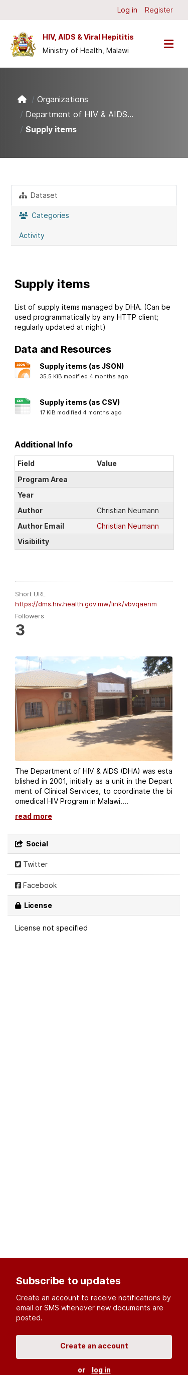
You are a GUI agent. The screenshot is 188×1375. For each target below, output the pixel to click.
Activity (32, 235)
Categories (44, 215)
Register (159, 10)
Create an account (94, 1345)
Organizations (62, 99)
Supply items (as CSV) (80, 402)
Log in (127, 10)
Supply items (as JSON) (82, 366)
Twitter (31, 864)
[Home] (22, 99)
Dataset (38, 195)
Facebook (36, 885)
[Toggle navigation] (168, 44)
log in (101, 1369)
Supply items (51, 129)
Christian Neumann (128, 526)
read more (33, 816)
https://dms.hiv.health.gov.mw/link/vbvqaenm (86, 604)
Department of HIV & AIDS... (79, 114)
